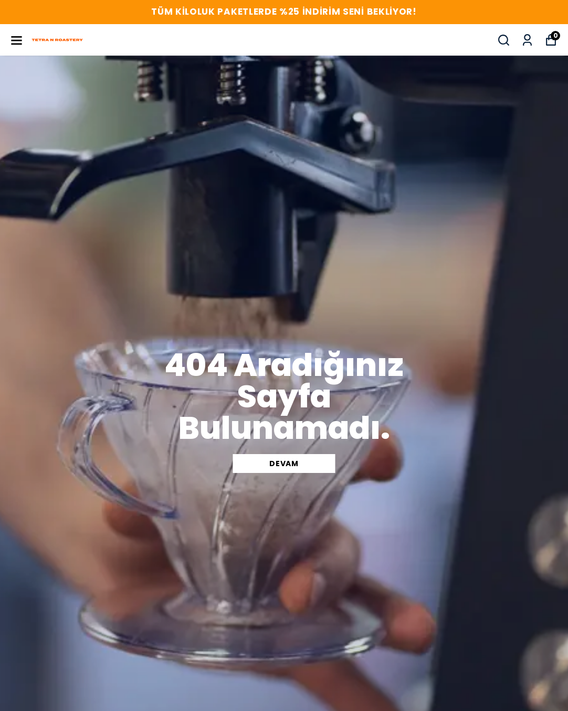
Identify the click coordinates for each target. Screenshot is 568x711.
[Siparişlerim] (527, 40)
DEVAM (284, 463)
